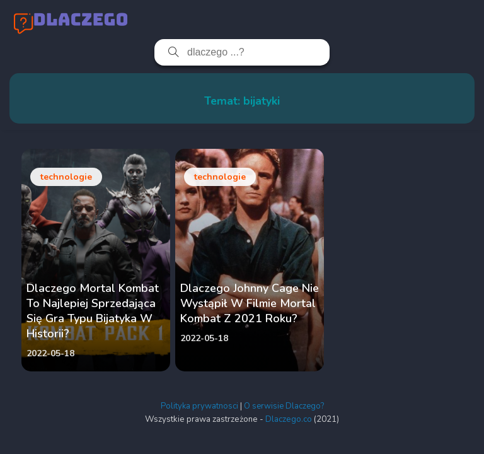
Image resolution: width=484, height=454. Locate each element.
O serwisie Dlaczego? (284, 406)
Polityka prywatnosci (199, 406)
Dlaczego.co (288, 419)
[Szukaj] (168, 52)
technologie (66, 177)
